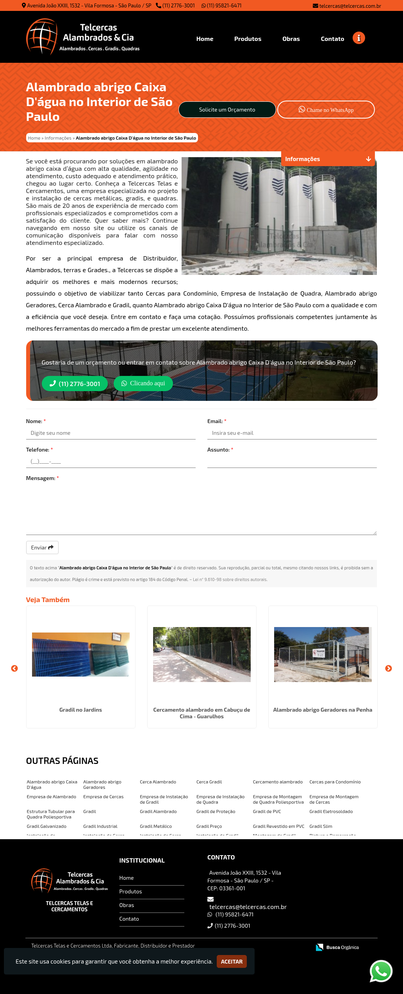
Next (388, 669)
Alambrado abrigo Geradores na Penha (323, 709)
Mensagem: (42, 478)
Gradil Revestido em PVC (279, 826)
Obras (126, 905)
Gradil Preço (209, 826)
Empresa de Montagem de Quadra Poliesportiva (278, 799)
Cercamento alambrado (278, 781)
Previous (14, 669)
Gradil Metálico (156, 826)
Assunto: (220, 449)
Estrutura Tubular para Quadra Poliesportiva (51, 813)
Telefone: (39, 449)
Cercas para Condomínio (334, 781)
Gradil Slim (320, 826)
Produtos (130, 891)
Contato (129, 918)
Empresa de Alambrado (51, 796)
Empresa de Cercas (103, 796)
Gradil (89, 811)
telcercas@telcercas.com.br (350, 6)
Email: (216, 421)
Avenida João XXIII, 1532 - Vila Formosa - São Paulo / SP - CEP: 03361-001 (244, 880)
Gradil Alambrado (158, 811)
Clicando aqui (143, 383)
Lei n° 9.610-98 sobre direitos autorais (230, 579)
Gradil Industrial (100, 826)
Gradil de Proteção (215, 811)
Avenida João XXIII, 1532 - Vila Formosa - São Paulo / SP (89, 5)
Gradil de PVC (267, 811)
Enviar (42, 547)
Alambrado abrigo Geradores (102, 784)
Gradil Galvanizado (46, 826)
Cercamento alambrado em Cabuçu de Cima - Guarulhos (201, 712)
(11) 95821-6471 (222, 5)
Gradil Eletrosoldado (331, 811)
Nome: (36, 421)
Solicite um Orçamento (227, 109)
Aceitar (232, 961)
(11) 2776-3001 (178, 5)
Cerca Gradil (209, 781)
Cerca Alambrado (158, 781)
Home (126, 877)
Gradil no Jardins (80, 709)
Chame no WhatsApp (326, 109)
